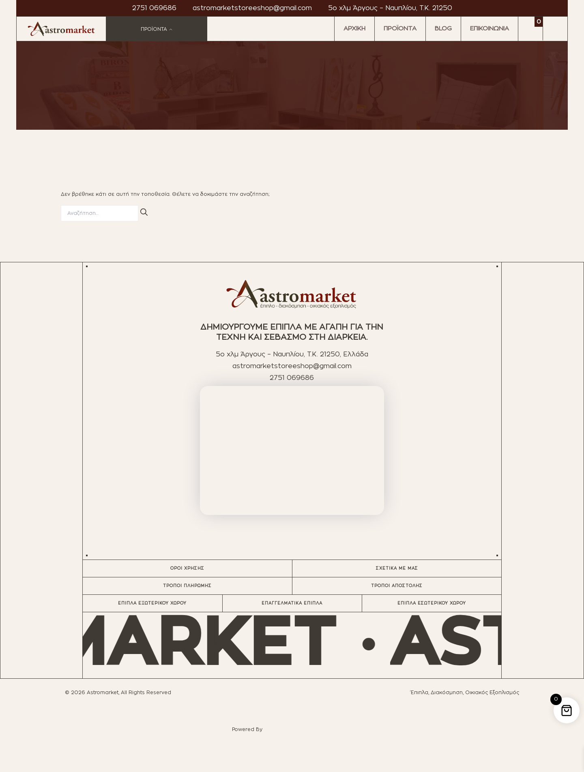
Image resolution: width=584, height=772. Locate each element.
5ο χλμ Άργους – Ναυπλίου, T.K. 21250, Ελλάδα (292, 354)
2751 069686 (154, 8)
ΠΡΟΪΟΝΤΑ (400, 29)
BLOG (443, 29)
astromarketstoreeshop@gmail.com (252, 8)
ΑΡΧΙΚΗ (354, 29)
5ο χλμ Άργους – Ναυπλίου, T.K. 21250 (390, 8)
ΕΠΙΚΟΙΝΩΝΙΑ (489, 29)
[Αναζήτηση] (144, 212)
